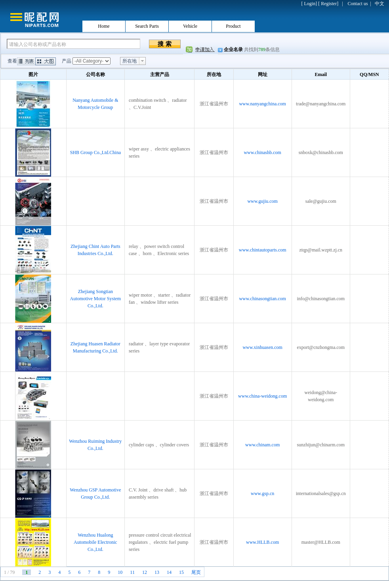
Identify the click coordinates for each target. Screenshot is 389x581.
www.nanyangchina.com (262, 104)
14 (169, 572)
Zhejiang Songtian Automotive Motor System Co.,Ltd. (95, 299)
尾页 (196, 572)
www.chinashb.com (262, 152)
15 (181, 572)
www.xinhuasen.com (262, 347)
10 (120, 572)
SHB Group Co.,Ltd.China (95, 152)
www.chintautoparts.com (262, 250)
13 (156, 572)
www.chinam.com (262, 445)
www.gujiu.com (262, 201)
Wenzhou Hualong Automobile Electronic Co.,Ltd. (95, 542)
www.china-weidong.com (262, 396)
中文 (379, 3)
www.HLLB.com (262, 542)
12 (144, 572)
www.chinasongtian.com (262, 298)
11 (132, 572)
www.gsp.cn (262, 493)
